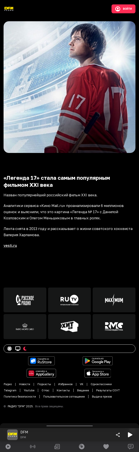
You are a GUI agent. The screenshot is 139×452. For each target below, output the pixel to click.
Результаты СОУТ (108, 390)
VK (81, 384)
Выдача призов (102, 396)
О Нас (45, 390)
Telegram (10, 390)
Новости (24, 384)
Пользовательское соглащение (64, 396)
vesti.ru (10, 245)
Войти (123, 9)
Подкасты (44, 384)
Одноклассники (101, 384)
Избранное (65, 384)
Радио (8, 384)
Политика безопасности (20, 396)
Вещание (83, 390)
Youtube (29, 390)
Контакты (63, 390)
